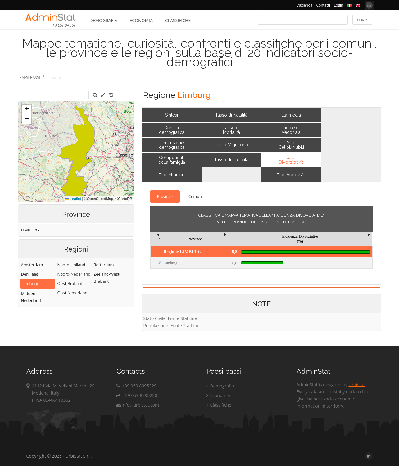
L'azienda (304, 5)
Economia (141, 20)
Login (338, 5)
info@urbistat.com (137, 405)
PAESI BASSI (30, 77)
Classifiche (178, 20)
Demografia (103, 20)
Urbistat (356, 384)
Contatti (323, 5)
